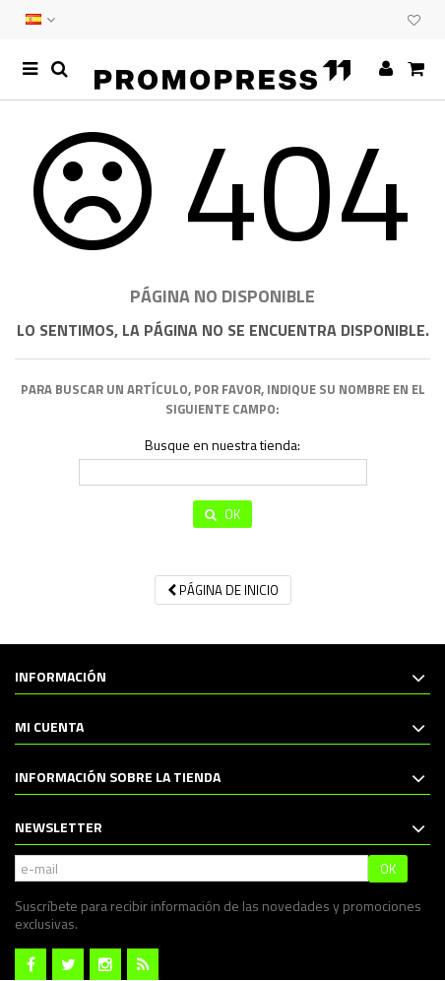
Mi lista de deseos (414, 20)
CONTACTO (348, 20)
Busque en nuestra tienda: (222, 445)
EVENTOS (368, 20)
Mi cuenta (49, 726)
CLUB (388, 20)
